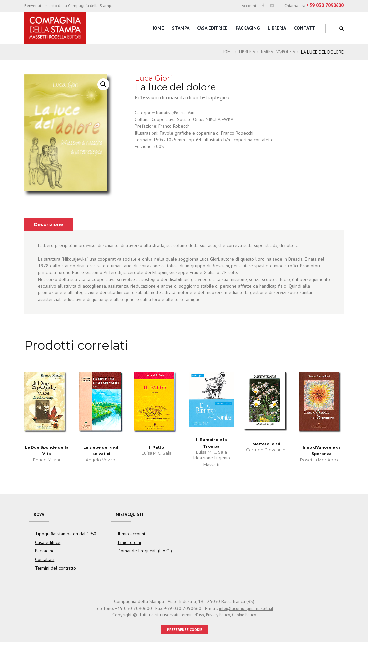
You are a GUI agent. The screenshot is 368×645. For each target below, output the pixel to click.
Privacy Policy (217, 617)
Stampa (180, 28)
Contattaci (44, 561)
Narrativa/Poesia (275, 52)
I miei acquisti (130, 515)
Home (157, 28)
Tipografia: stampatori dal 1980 (63, 536)
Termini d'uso (189, 617)
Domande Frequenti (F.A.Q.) (142, 553)
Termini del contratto (54, 570)
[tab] (49, 224)
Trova (38, 515)
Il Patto (156, 447)
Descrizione (50, 224)
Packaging (248, 28)
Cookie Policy (246, 617)
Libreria (277, 28)
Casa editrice (212, 28)
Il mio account (130, 536)
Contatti (305, 28)
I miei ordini (128, 544)
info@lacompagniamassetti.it (246, 610)
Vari (194, 113)
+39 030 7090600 (325, 5)
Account (249, 5)
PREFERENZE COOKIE (185, 632)
